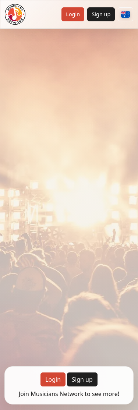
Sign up (101, 14)
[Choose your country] (125, 14)
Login (73, 14)
